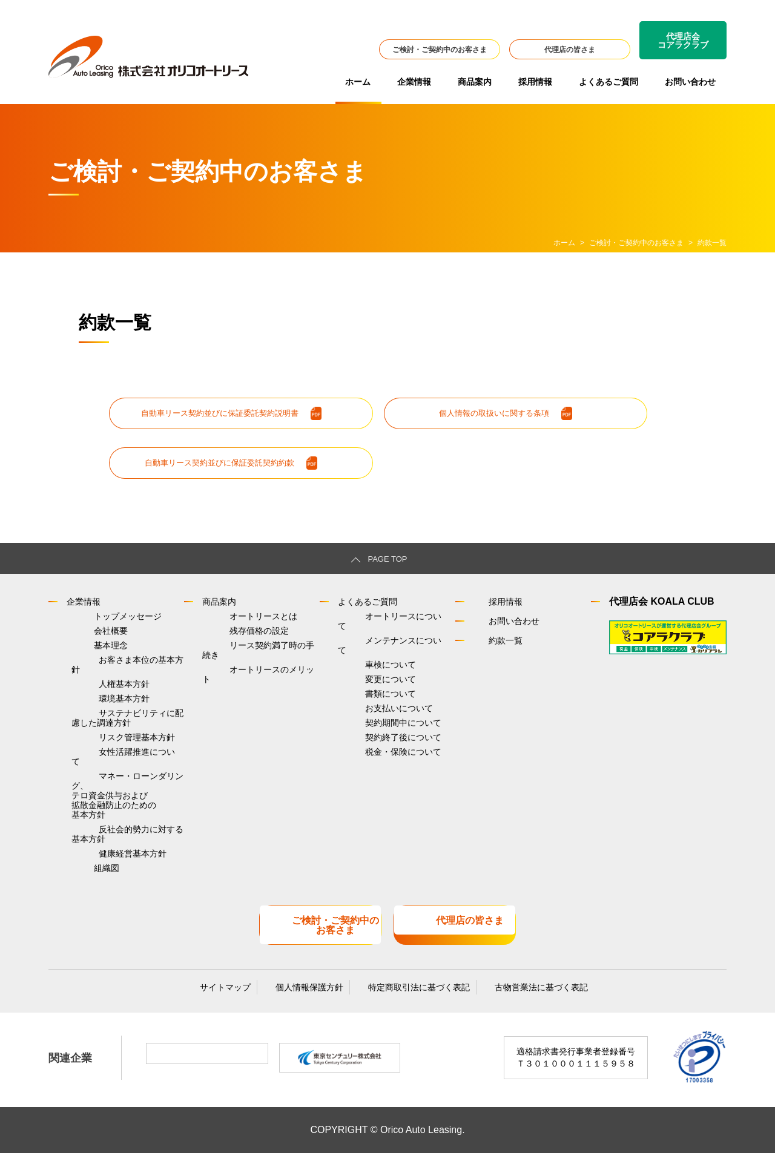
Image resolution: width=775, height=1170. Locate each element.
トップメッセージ (100, 619)
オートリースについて (380, 619)
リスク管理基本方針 (109, 755)
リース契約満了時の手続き (253, 654)
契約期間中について (376, 724)
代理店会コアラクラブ (683, 40)
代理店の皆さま (569, 49)
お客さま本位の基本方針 (118, 672)
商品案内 (475, 82)
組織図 (79, 893)
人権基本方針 (96, 689)
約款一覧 (492, 642)
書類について (363, 689)
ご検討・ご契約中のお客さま (439, 49)
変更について (363, 672)
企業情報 (414, 82)
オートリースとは (236, 619)
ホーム (358, 82)
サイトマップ (237, 1002)
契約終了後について (376, 742)
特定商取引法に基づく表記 (407, 1002)
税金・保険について (376, 759)
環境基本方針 (96, 707)
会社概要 (84, 637)
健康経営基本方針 (105, 876)
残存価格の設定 (232, 637)
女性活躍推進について (113, 772)
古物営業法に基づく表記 (517, 1002)
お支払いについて (372, 707)
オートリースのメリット (248, 672)
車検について (363, 654)
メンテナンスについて (380, 637)
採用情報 (535, 82)
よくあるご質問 (608, 82)
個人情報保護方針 (309, 1002)
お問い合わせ (690, 82)
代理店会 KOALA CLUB (661, 603)
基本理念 (84, 654)
